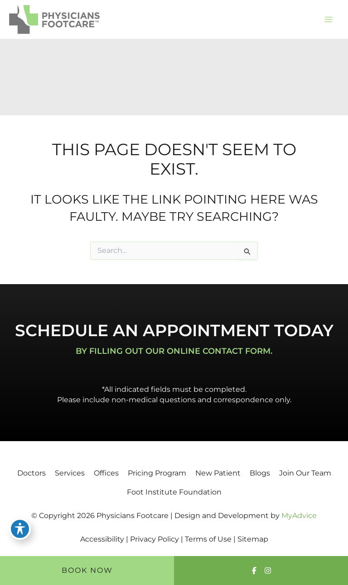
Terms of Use (208, 539)
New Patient (218, 473)
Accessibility (102, 539)
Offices (106, 473)
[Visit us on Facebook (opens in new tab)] (254, 570)
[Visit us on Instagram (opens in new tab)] (267, 570)
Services (70, 473)
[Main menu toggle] (328, 19)
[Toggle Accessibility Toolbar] (20, 529)
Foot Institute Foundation (174, 492)
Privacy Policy (154, 539)
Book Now (87, 570)
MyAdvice (299, 515)
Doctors (31, 473)
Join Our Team (305, 473)
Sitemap (252, 539)
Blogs (260, 473)
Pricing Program (157, 473)
